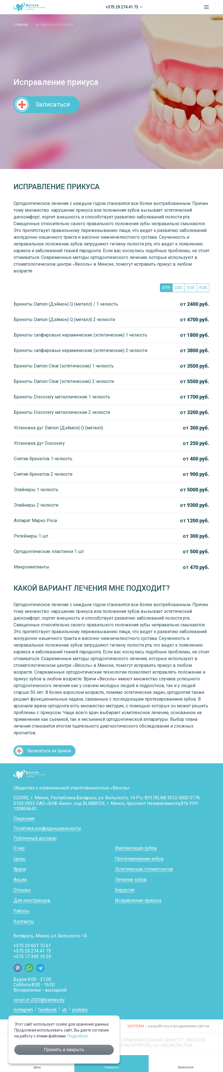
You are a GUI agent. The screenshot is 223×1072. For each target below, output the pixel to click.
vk (64, 1009)
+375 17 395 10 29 (32, 956)
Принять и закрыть (64, 1049)
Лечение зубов (131, 879)
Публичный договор (35, 838)
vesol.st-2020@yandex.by (39, 1000)
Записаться (52, 104)
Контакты (24, 921)
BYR (166, 287)
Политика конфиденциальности (47, 828)
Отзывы (22, 890)
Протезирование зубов (139, 858)
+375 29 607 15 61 (32, 945)
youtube (80, 1009)
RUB (203, 287)
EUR (191, 287)
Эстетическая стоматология (144, 869)
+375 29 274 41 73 (32, 951)
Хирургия (124, 890)
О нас (19, 848)
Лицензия (24, 818)
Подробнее (77, 1036)
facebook (47, 1009)
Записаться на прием (49, 750)
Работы (22, 911)
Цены (20, 858)
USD (178, 287)
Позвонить (111, 1067)
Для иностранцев (32, 900)
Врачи (20, 869)
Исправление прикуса (138, 900)
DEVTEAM (136, 1026)
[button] (206, 7)
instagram (23, 1009)
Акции (20, 879)
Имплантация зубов (136, 848)
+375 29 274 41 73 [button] (122, 7)
